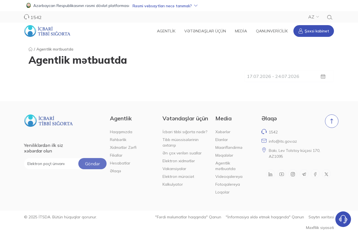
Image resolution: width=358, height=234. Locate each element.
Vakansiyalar (174, 168)
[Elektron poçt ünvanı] (65, 163)
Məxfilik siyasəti (320, 227)
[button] (179, 5)
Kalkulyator (172, 184)
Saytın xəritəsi (321, 216)
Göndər (92, 163)
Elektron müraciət (178, 176)
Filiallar (116, 155)
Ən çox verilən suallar (182, 153)
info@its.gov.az (283, 141)
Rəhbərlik (118, 139)
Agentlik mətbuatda (225, 166)
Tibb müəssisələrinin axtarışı (180, 142)
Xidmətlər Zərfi (123, 147)
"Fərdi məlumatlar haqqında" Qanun (188, 216)
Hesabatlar (120, 163)
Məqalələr (224, 155)
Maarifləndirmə (228, 147)
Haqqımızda (121, 131)
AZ (313, 17)
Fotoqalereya (227, 184)
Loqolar (222, 192)
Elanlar (221, 139)
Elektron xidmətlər (178, 160)
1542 (36, 17)
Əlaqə (115, 170)
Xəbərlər (222, 131)
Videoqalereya (228, 176)
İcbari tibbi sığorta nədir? (184, 131)
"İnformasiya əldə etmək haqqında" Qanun (265, 216)
